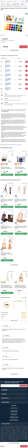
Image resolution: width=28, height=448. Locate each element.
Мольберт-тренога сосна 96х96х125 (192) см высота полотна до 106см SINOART (7, 200)
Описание (8, 3)
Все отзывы (24, 297)
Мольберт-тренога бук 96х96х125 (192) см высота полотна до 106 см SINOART (20, 200)
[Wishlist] (12, 156)
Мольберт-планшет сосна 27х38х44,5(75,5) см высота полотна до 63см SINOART (7, 227)
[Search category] (22, 1)
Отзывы (22, 3)
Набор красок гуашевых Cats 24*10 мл (10, 144)
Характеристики (15, 3)
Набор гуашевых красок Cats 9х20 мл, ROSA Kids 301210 (8, 84)
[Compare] (12, 153)
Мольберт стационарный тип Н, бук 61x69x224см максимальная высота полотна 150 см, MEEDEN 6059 (20, 286)
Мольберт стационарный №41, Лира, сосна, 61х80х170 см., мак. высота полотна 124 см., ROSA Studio (7, 286)
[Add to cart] (26, 62)
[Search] (24, 1)
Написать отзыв (14, 320)
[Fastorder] (12, 186)
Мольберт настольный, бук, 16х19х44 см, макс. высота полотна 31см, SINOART (7, 254)
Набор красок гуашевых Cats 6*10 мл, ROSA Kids (7, 66)
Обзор (3, 3)
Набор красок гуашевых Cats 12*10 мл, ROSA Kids (7, 61)
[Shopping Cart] (26, 1)
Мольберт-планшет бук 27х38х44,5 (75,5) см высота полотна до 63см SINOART (21, 227)
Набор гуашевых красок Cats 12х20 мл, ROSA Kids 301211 (8, 75)
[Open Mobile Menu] (4, 1)
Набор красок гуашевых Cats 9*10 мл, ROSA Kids (7, 70)
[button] (25, 147)
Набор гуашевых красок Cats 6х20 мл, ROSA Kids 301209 (8, 79)
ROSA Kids (19, 144)
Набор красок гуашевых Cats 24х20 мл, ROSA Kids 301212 (7, 88)
